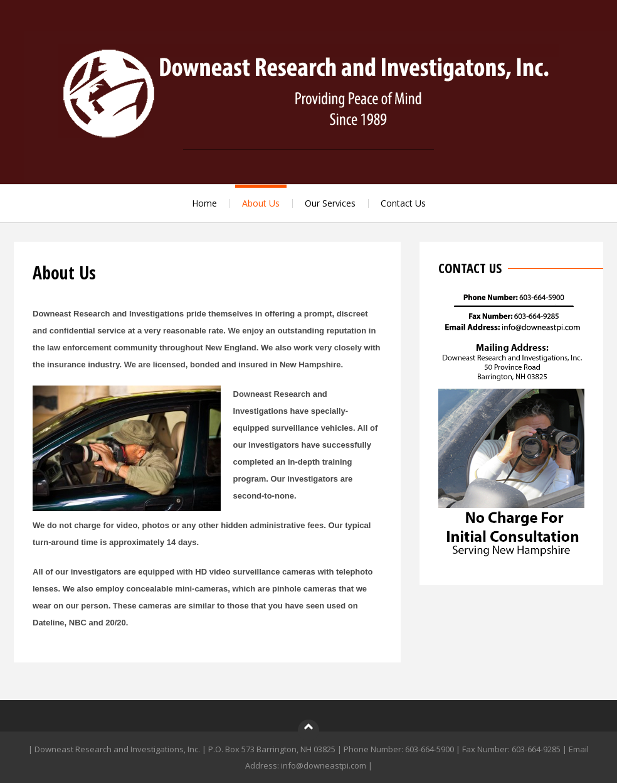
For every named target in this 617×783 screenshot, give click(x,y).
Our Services (330, 203)
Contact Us (403, 203)
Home (204, 203)
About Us (261, 203)
